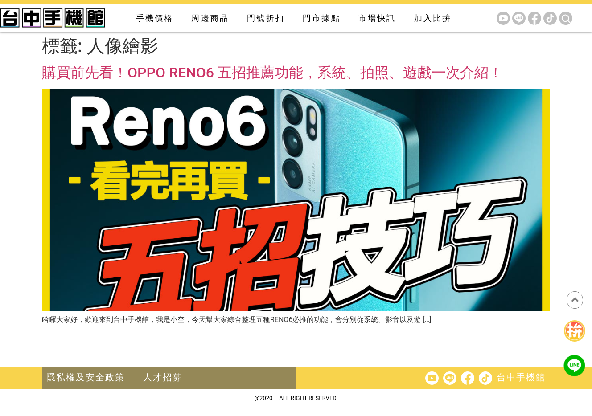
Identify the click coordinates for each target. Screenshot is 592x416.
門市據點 (322, 18)
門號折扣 (266, 18)
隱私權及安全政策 (85, 377)
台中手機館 (521, 377)
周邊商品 (210, 18)
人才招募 (162, 377)
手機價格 (155, 18)
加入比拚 (433, 18)
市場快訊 (377, 18)
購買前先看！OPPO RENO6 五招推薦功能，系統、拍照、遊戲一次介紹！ (272, 72)
